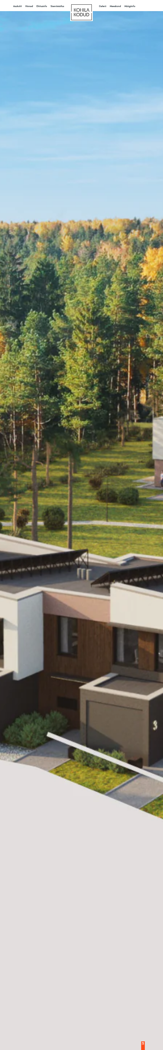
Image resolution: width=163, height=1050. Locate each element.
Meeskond (115, 6)
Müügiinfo (129, 6)
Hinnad (29, 6)
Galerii (102, 6)
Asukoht (17, 6)
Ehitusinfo (41, 6)
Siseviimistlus (57, 6)
